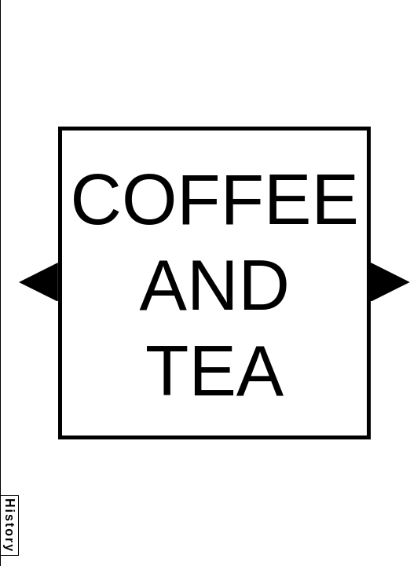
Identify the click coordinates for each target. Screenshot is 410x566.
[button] (38, 282)
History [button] (9, 525)
